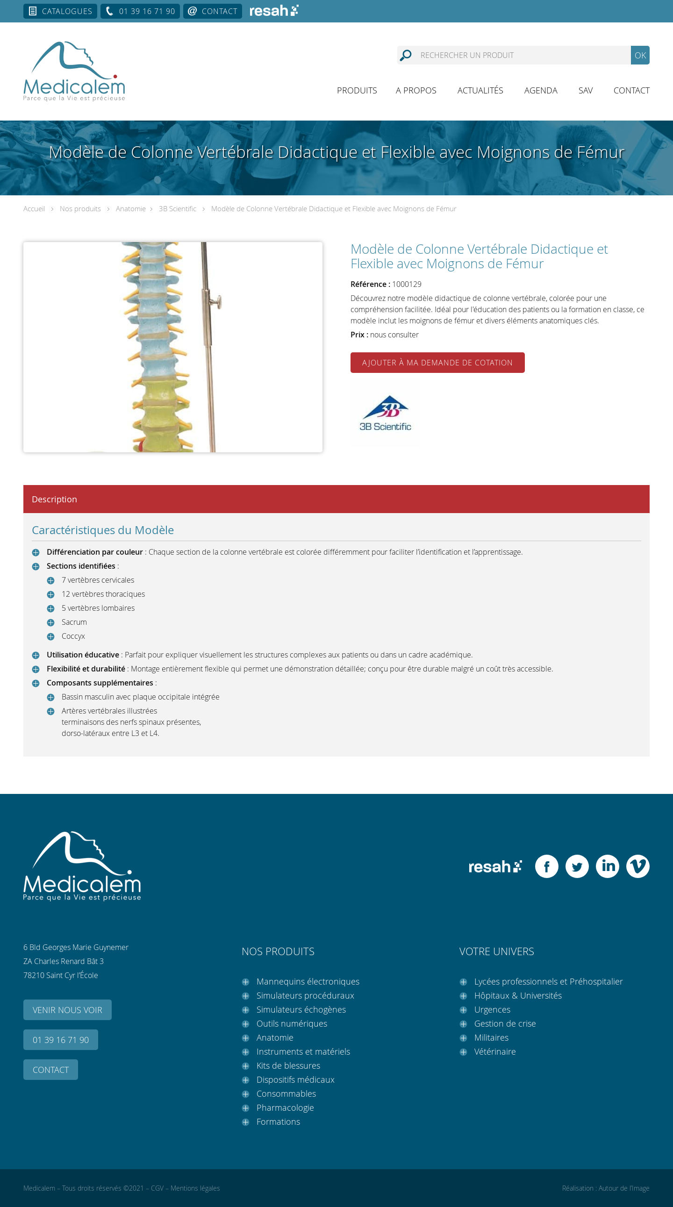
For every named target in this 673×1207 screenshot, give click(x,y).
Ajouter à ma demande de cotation (437, 362)
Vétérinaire (495, 1051)
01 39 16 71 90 (147, 11)
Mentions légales (195, 1188)
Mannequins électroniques (308, 981)
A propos (416, 90)
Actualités (480, 90)
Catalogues (67, 11)
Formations (278, 1121)
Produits (357, 90)
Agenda (541, 90)
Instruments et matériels (303, 1051)
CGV (157, 1188)
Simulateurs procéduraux (305, 995)
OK (640, 55)
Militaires (491, 1037)
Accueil (34, 208)
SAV (586, 90)
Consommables (286, 1093)
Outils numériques (292, 1023)
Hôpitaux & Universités (518, 995)
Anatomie (131, 208)
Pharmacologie (285, 1107)
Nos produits (80, 208)
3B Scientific (177, 208)
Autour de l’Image (624, 1188)
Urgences (492, 1009)
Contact (219, 11)
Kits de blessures (288, 1065)
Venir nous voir (67, 1009)
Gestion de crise (505, 1023)
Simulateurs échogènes (301, 1009)
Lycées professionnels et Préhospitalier (548, 981)
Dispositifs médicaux (296, 1079)
